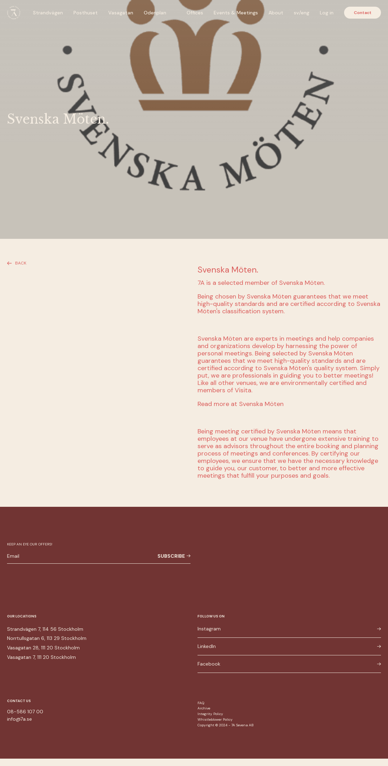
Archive (204, 708)
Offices (195, 12)
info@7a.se (19, 719)
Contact (362, 12)
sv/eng (301, 12)
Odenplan (155, 12)
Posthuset (85, 12)
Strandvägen (48, 12)
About (276, 12)
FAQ (201, 703)
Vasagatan (120, 12)
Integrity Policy (210, 714)
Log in (327, 12)
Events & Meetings (236, 12)
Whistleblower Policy (215, 719)
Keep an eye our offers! (29, 544)
